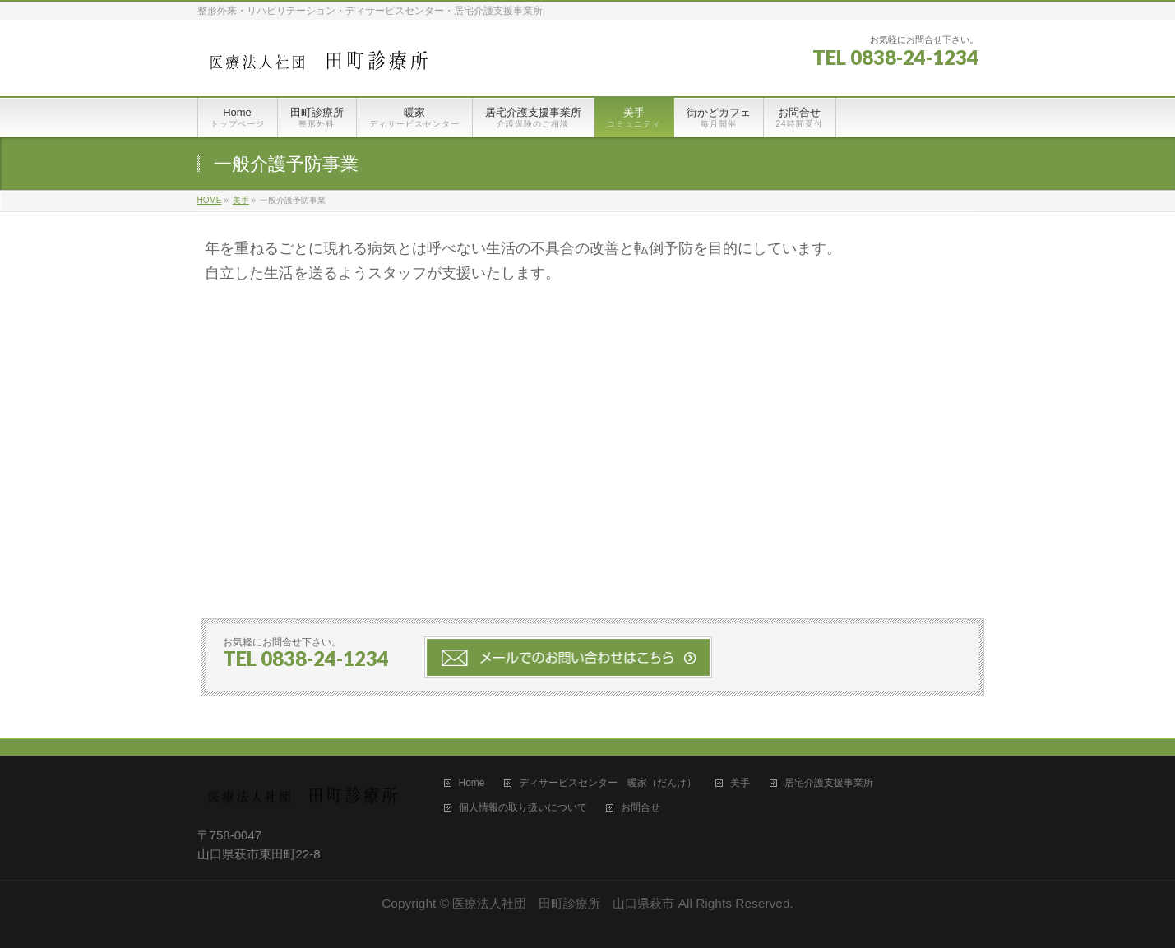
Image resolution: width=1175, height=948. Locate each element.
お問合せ (640, 807)
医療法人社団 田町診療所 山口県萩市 (563, 903)
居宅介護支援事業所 (828, 783)
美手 (740, 783)
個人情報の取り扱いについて (523, 807)
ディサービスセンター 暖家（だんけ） (607, 783)
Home (472, 783)
